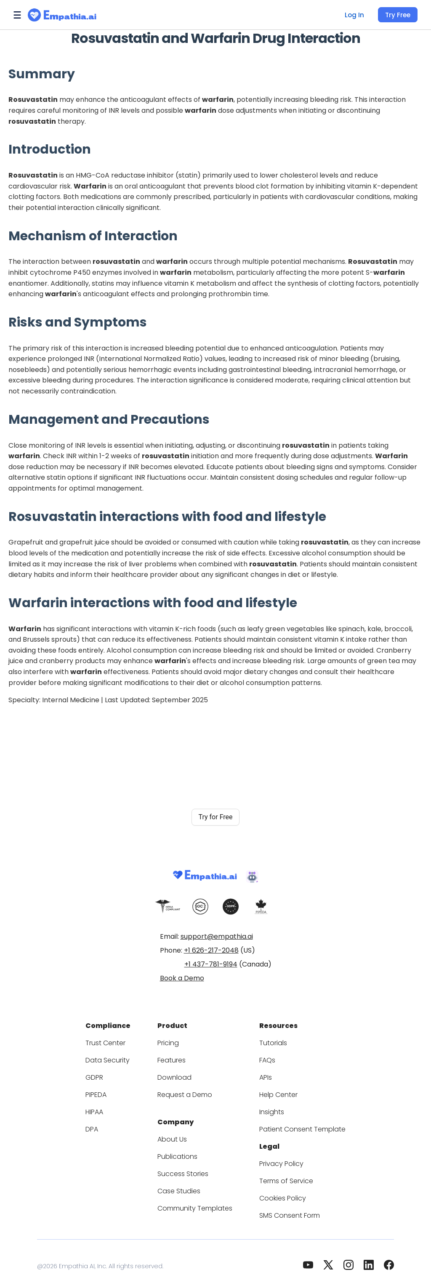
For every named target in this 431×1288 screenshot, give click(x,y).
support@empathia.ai (217, 936)
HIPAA (106, 1109)
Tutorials (270, 1040)
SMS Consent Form (286, 1210)
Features (176, 1058)
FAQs (265, 1058)
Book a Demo (182, 978)
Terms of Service (282, 1176)
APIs (264, 1075)
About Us (177, 1134)
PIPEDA (108, 1092)
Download (178, 1075)
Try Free (397, 15)
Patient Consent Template (296, 1127)
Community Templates (197, 1203)
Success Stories (187, 1169)
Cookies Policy (279, 1193)
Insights (269, 1109)
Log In (353, 15)
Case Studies (183, 1186)
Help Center (275, 1092)
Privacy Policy (278, 1159)
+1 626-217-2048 (211, 950)
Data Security (116, 1058)
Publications (182, 1151)
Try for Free (215, 817)
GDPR (105, 1075)
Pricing (174, 1040)
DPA (103, 1127)
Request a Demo (188, 1092)
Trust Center (115, 1040)
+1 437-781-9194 (210, 964)
